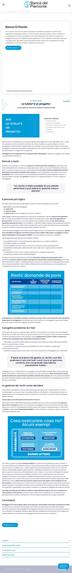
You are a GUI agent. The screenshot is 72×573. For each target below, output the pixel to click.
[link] (28, 569)
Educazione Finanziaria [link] (12, 11)
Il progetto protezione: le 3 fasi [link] (56, 125)
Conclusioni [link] (50, 132)
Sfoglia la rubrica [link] (13, 48)
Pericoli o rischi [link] (51, 121)
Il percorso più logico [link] (53, 123)
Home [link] (4, 11)
